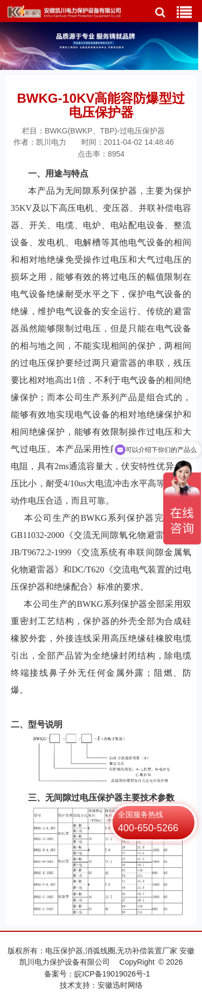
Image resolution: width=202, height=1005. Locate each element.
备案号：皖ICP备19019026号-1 (97, 973)
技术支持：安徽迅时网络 (101, 985)
